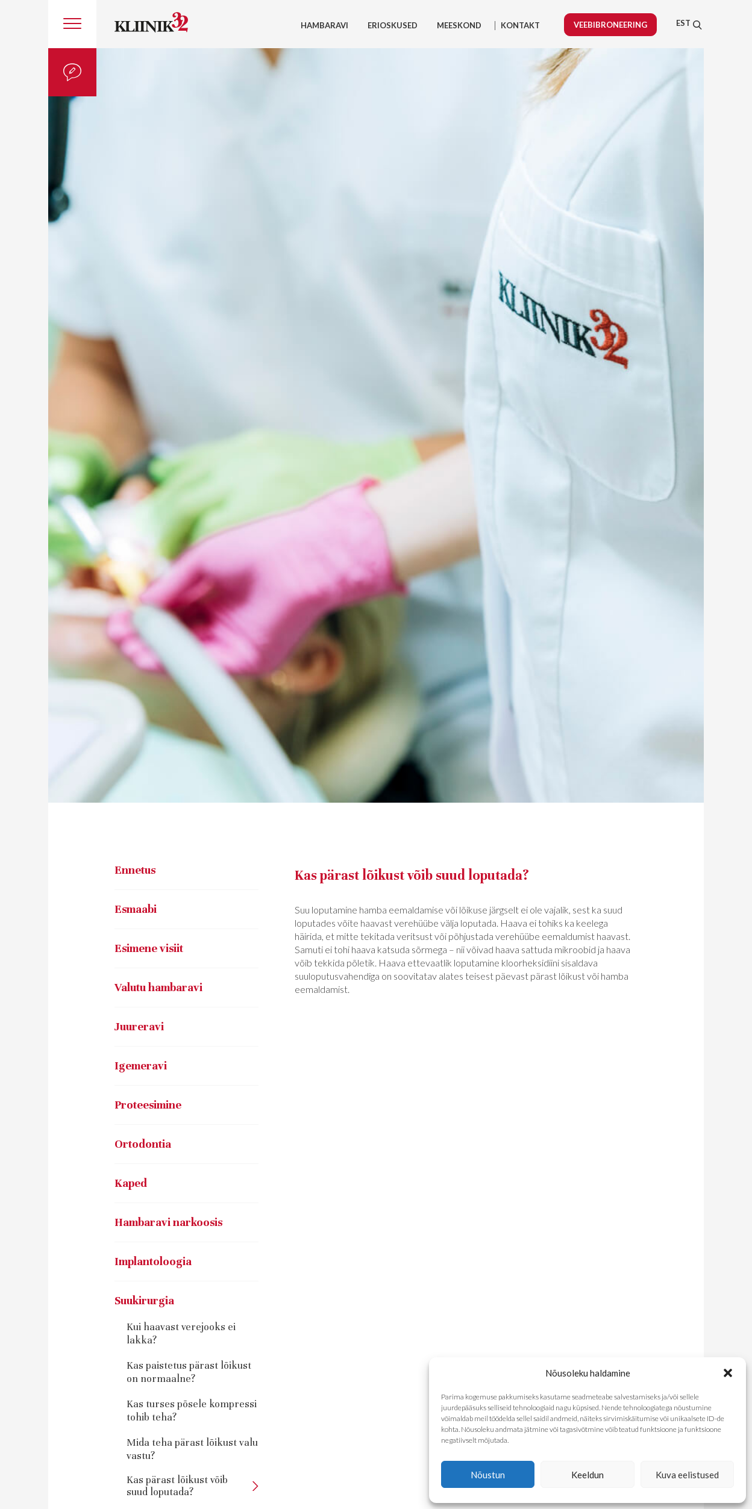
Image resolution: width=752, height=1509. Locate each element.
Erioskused (393, 25)
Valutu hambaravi (158, 987)
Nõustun (488, 1474)
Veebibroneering (610, 25)
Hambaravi (324, 25)
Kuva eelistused (687, 1474)
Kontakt (520, 25)
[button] (728, 1373)
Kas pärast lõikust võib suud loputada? (177, 1486)
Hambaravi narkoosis (168, 1222)
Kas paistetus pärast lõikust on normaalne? (189, 1372)
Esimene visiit (148, 948)
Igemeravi (140, 1065)
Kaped (130, 1183)
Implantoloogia (153, 1261)
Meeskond (459, 25)
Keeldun (587, 1474)
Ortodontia (142, 1144)
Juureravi (139, 1026)
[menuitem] (683, 23)
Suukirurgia (144, 1300)
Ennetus (134, 870)
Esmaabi (135, 909)
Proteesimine (147, 1105)
